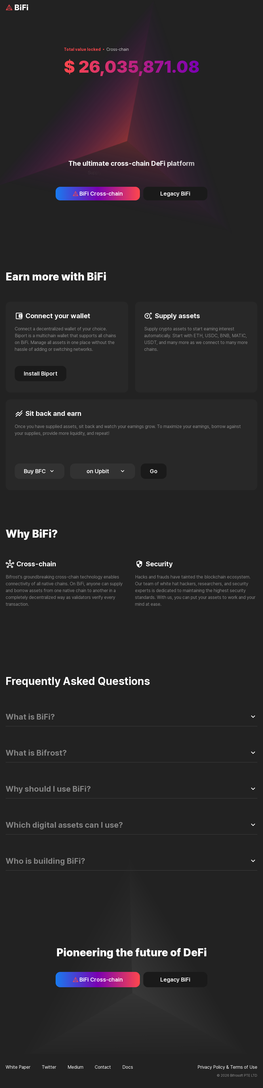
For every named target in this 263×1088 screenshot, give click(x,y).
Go (153, 471)
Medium (75, 1067)
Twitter (49, 1067)
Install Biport (40, 373)
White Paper (18, 1067)
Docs (127, 1067)
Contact (103, 1067)
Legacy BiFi (175, 193)
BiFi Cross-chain (98, 193)
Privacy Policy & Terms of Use (227, 1067)
